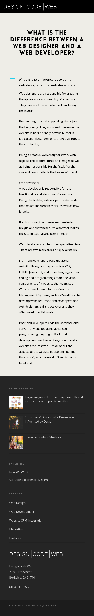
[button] (47, 82)
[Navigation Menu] (89, 6)
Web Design (17, 503)
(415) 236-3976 (19, 587)
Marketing (16, 529)
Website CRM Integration (26, 520)
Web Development (21, 512)
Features (15, 538)
